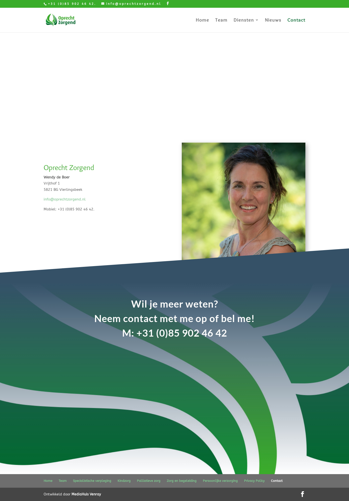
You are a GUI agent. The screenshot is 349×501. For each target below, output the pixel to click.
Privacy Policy (254, 481)
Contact (296, 20)
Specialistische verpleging (92, 481)
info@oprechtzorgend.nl (65, 199)
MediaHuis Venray (86, 494)
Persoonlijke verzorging (220, 481)
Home (202, 20)
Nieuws (273, 20)
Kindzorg (124, 481)
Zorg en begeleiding (182, 481)
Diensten (244, 20)
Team (221, 20)
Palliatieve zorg (148, 481)
